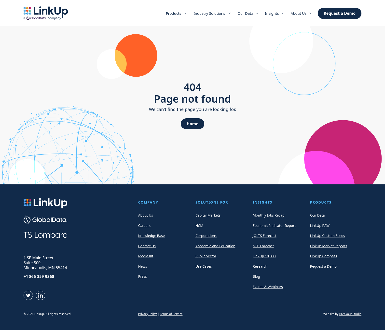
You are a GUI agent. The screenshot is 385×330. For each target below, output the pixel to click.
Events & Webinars (268, 286)
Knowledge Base (151, 235)
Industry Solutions (209, 13)
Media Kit (145, 256)
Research (260, 266)
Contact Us (147, 246)
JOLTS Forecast (264, 235)
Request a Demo (340, 13)
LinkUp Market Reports (328, 246)
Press (142, 276)
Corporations (206, 235)
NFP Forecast (263, 246)
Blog (256, 276)
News (142, 266)
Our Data (245, 13)
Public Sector (205, 256)
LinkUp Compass (323, 256)
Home (192, 123)
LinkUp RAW (320, 225)
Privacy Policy (147, 314)
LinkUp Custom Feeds (327, 235)
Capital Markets (208, 215)
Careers (144, 225)
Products (173, 13)
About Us (299, 13)
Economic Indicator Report (274, 225)
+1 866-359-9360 (39, 276)
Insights (272, 13)
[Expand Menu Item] (185, 13)
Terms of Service (171, 314)
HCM (199, 225)
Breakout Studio (350, 314)
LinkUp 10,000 (264, 256)
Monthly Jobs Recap (268, 215)
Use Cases (203, 266)
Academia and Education (215, 246)
